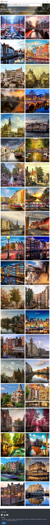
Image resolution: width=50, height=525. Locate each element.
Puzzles (3, 6)
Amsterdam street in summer (37, 165)
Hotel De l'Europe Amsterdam (37, 460)
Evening (37, 92)
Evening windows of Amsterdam (37, 239)
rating (24, 4)
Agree (4, 523)
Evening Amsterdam (37, 116)
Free (11, 4)
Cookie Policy (20, 520)
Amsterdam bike (12, 485)
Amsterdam (12, 18)
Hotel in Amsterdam (13, 386)
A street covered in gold (13, 92)
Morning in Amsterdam (12, 313)
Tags (7, 6)
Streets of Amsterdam (37, 141)
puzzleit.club (4, 520)
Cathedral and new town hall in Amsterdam (37, 337)
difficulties (19, 4)
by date (15, 4)
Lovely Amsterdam (13, 43)
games (27, 4)
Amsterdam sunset (37, 43)
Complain (3, 517)
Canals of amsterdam (12, 141)
